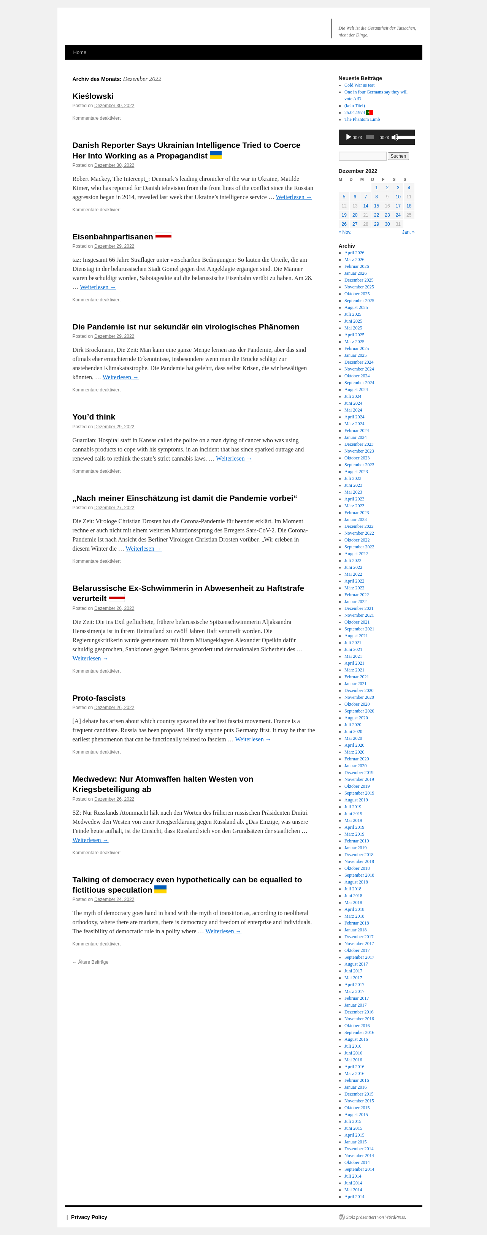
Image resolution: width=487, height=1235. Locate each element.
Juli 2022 (352, 560)
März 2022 (354, 588)
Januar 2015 (355, 1142)
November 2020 (359, 697)
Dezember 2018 (358, 854)
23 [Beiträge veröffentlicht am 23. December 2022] (387, 215)
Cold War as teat (359, 85)
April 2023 (354, 499)
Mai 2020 (353, 738)
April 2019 (354, 827)
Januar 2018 (355, 930)
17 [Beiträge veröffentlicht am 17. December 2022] (398, 206)
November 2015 (359, 1101)
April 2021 (354, 663)
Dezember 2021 (358, 608)
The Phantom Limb (362, 119)
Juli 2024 (352, 396)
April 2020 (354, 745)
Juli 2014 (352, 1176)
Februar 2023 (356, 512)
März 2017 (354, 991)
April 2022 (354, 581)
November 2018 (359, 861)
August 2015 (356, 1114)
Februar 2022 (356, 594)
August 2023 (356, 471)
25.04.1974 (358, 112)
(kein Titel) (354, 105)
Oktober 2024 (357, 375)
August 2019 (356, 800)
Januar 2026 (355, 273)
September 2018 (359, 875)
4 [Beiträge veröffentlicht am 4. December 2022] (409, 187)
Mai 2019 (353, 820)
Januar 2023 (355, 519)
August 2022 (356, 553)
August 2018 (356, 882)
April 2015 (354, 1135)
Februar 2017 (356, 998)
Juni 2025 (353, 321)
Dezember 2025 (358, 280)
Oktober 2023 (357, 458)
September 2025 (359, 300)
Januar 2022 (355, 601)
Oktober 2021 (357, 622)
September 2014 (359, 1169)
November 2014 (359, 1155)
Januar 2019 (355, 847)
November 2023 (359, 451)
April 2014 (354, 1196)
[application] (377, 137)
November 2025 (359, 287)
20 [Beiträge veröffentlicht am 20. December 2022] (354, 215)
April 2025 (354, 334)
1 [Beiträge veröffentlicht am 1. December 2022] (376, 187)
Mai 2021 (353, 656)
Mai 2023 (353, 492)
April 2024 (354, 417)
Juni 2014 (353, 1183)
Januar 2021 (355, 683)
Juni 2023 (353, 485)
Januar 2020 (355, 765)
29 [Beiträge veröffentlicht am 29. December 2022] (376, 224)
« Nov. (345, 232)
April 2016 (354, 1066)
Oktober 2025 (357, 293)
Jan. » (408, 232)
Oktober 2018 (357, 868)
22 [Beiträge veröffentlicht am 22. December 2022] (376, 215)
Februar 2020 (356, 759)
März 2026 (354, 259)
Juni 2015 (353, 1128)
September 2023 (359, 464)
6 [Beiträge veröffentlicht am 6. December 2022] (355, 197)
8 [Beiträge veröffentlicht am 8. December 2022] (376, 197)
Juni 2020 (353, 731)
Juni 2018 (353, 895)
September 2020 (359, 711)
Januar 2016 (355, 1087)
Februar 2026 (356, 266)
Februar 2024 (356, 430)
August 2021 (356, 635)
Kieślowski (93, 96)
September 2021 (359, 629)
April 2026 (354, 252)
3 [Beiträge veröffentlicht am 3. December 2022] (398, 187)
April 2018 (354, 909)
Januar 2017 (355, 1005)
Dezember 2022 (358, 526)
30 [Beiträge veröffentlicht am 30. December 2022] (387, 224)
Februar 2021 (356, 676)
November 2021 (359, 615)
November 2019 (359, 779)
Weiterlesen (294, 197)
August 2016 (356, 1039)
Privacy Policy (89, 1217)
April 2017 (354, 984)
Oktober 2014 (357, 1162)
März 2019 (354, 834)
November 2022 (359, 533)
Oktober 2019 (357, 786)
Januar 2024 (355, 437)
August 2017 (356, 964)
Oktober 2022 (357, 540)
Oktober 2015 (357, 1107)
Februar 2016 (356, 1080)
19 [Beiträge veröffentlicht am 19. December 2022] (344, 215)
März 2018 (354, 916)
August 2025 (356, 307)
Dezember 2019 (358, 772)
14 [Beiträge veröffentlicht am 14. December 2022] (365, 206)
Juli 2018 (352, 888)
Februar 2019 (356, 841)
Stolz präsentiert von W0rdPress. (376, 1217)
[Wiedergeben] (348, 137)
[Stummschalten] (395, 137)
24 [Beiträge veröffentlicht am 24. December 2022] (398, 215)
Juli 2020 (352, 724)
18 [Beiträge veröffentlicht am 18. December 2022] (408, 206)
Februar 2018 (356, 923)
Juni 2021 (353, 649)
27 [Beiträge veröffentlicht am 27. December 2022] (354, 224)
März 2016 (354, 1073)
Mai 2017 (353, 977)
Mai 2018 (353, 902)
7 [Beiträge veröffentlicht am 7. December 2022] (366, 197)
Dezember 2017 (358, 936)
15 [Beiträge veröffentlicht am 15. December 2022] (376, 206)
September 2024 (359, 382)
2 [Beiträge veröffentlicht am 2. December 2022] (387, 187)
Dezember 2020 (358, 690)
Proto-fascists (99, 698)
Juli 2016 (352, 1046)
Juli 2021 (352, 642)
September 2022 (359, 546)
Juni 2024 (353, 403)
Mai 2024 (353, 410)
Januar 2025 (355, 355)
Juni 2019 (353, 813)
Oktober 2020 (357, 704)
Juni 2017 (353, 971)
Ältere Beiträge (91, 962)
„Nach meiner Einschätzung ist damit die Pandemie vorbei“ (185, 498)
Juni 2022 (353, 567)
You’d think (94, 416)
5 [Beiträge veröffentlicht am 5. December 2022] (344, 197)
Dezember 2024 (358, 362)
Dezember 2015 (358, 1094)
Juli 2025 (352, 314)
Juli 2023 (352, 478)
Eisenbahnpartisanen (122, 236)
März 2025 (354, 341)
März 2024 (354, 423)
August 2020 (356, 717)
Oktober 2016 (357, 1025)
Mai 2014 (353, 1189)
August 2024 (356, 389)
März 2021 (354, 670)
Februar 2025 (356, 348)
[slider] (370, 137)
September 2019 (359, 793)
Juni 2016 (353, 1053)
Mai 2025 (353, 328)
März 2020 (354, 752)
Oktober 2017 (357, 950)
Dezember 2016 (358, 1012)
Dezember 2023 (358, 444)
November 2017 (359, 943)
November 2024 (359, 369)
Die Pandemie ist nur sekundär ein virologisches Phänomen (186, 326)
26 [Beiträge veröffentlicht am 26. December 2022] (344, 224)
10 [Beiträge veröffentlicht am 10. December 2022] (398, 197)
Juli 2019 (352, 806)
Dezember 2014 (358, 1148)
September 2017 (359, 957)
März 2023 (354, 505)
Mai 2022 (353, 574)
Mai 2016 (353, 1059)
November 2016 (359, 1018)
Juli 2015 (352, 1121)
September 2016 (359, 1032)
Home (80, 52)
